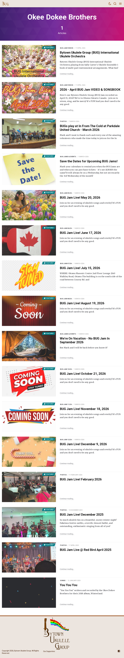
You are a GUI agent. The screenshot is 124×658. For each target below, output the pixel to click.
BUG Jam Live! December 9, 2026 (83, 444)
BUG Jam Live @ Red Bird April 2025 (85, 550)
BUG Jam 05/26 (66, 193)
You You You (68, 585)
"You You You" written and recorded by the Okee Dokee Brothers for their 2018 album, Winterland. (87, 592)
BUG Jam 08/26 (66, 299)
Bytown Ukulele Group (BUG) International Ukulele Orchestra (89, 54)
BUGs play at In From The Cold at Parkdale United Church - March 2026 (90, 128)
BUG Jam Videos (66, 48)
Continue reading (66, 74)
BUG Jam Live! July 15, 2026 (80, 268)
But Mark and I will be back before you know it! (83, 347)
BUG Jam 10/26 (66, 369)
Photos (63, 121)
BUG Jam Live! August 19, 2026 (82, 303)
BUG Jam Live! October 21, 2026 (83, 373)
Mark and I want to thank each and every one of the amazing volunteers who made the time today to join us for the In (90, 136)
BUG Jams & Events (68, 156)
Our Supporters (49, 651)
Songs (62, 580)
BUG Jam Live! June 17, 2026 (80, 233)
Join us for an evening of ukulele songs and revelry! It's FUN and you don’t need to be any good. (90, 204)
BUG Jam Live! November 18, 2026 (84, 409)
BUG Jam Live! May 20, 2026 (80, 197)
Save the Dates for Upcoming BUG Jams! (88, 161)
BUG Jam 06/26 (66, 228)
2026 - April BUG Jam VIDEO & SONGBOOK (90, 89)
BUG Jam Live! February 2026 (81, 479)
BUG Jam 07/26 (66, 263)
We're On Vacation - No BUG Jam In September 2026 (85, 340)
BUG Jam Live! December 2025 (82, 514)
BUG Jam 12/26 (66, 439)
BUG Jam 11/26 (66, 404)
